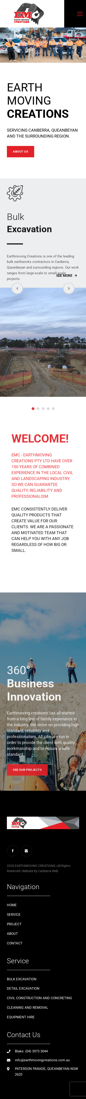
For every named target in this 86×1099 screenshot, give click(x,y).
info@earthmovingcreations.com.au (42, 1060)
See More (64, 283)
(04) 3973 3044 (36, 1051)
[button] (17, 295)
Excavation (43, 230)
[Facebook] (12, 850)
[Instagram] (26, 850)
